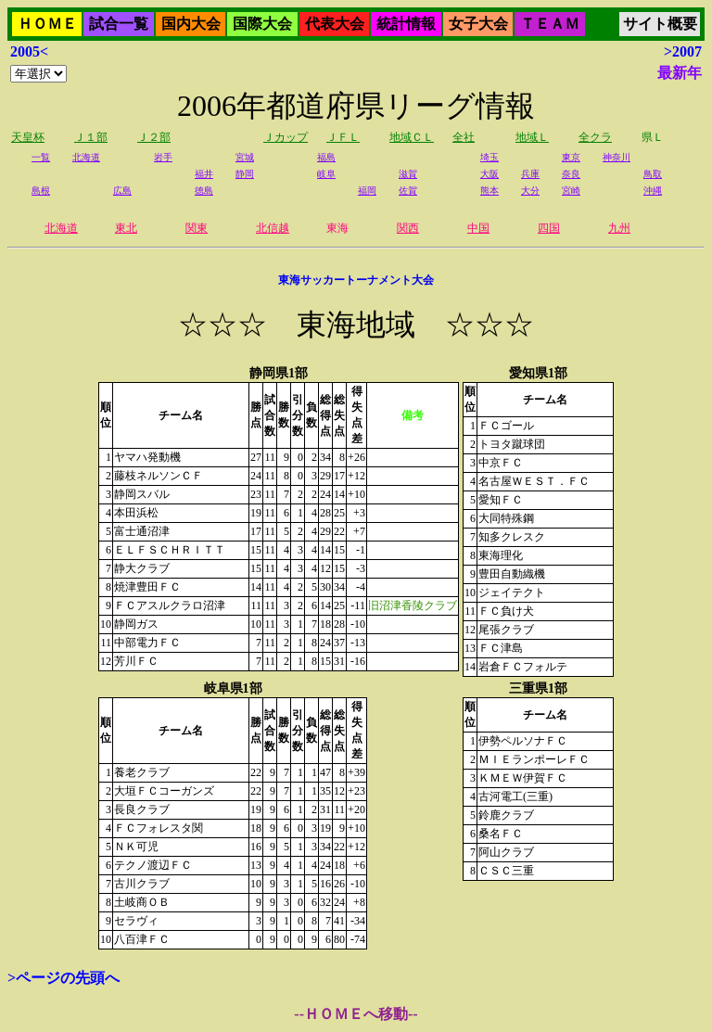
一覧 (41, 157)
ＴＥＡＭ (549, 24)
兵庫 (530, 174)
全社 (463, 137)
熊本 (489, 190)
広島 (122, 190)
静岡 (244, 174)
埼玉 (489, 157)
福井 (204, 174)
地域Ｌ (532, 137)
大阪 (489, 174)
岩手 (163, 157)
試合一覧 (118, 24)
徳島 (204, 190)
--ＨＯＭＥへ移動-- (355, 1014)
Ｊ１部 (91, 137)
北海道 (86, 157)
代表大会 (334, 24)
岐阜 (326, 174)
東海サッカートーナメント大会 (356, 280)
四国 (549, 228)
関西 (408, 228)
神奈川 (616, 157)
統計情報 (406, 24)
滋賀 (408, 174)
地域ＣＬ (411, 137)
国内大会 (191, 24)
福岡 (367, 190)
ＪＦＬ (343, 137)
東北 (126, 228)
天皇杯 (27, 137)
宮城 (244, 157)
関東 (196, 228)
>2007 (683, 51)
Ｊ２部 (154, 137)
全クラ (595, 137)
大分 (530, 190)
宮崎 (571, 190)
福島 (326, 157)
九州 (619, 228)
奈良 (571, 174)
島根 (41, 190)
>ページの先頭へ (63, 978)
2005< (29, 51)
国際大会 (262, 24)
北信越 (272, 228)
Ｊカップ (285, 137)
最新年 (679, 73)
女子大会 (478, 24)
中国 (478, 228)
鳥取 (652, 174)
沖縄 (652, 190)
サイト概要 (660, 24)
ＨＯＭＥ (47, 24)
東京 (571, 157)
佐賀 (408, 190)
